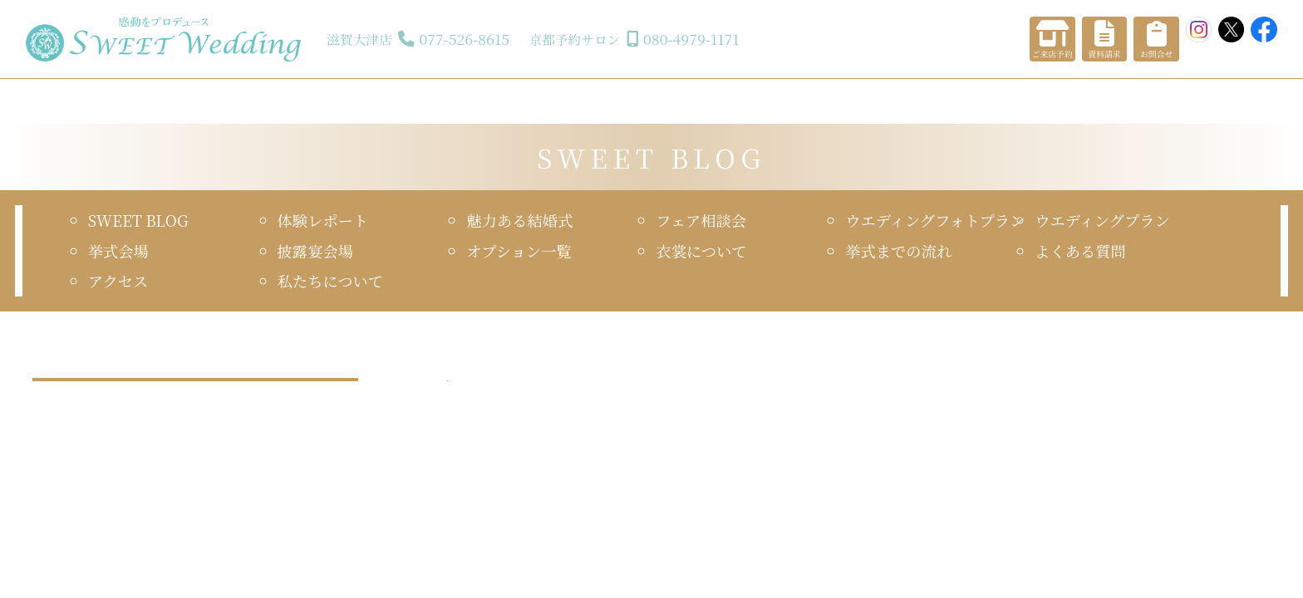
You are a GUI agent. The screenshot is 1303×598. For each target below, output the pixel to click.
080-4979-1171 (691, 38)
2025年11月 (63, 400)
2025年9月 (224, 400)
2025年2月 (61, 495)
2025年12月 (226, 376)
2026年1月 (60, 376)
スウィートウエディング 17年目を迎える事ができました (786, 375)
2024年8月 (224, 542)
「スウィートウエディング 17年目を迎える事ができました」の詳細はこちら (797, 479)
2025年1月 (223, 495)
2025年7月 (224, 423)
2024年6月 (224, 567)
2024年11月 (226, 519)
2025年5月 (224, 447)
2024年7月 (61, 567)
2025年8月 (61, 423)
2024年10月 (64, 542)
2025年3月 (224, 471)
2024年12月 (64, 519)
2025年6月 (61, 447)
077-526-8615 (464, 38)
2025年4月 (61, 471)
